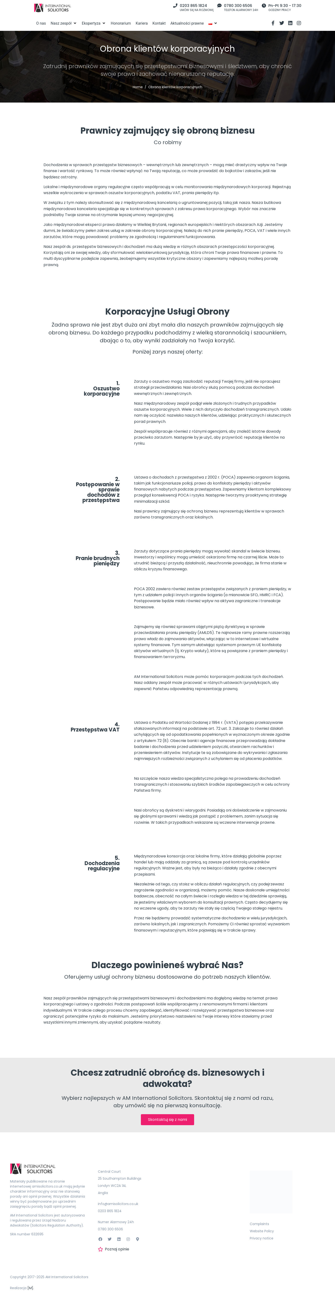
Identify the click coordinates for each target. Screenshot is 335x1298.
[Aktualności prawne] (187, 23)
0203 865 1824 (193, 5)
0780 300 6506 (238, 5)
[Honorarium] (120, 23)
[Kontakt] (159, 23)
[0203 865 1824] (175, 5)
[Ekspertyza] (94, 23)
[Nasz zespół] (63, 23)
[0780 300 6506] (219, 5)
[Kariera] (141, 23)
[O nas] (41, 23)
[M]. (30, 1288)
